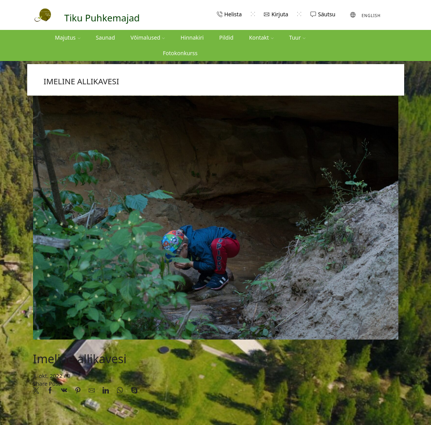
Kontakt (261, 37)
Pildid (226, 37)
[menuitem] (365, 15)
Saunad (105, 37)
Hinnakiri (192, 37)
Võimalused (148, 37)
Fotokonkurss (180, 53)
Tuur (297, 37)
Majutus (67, 37)
